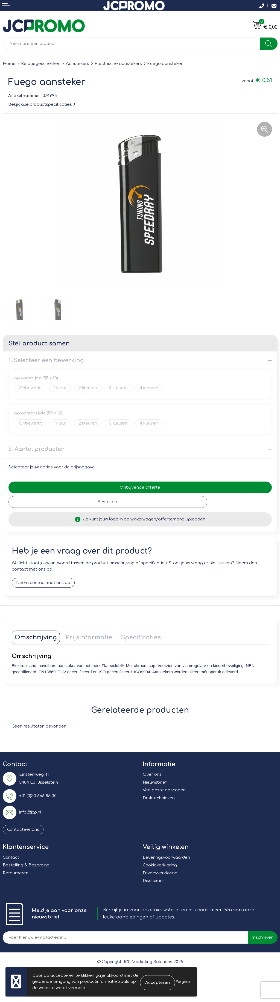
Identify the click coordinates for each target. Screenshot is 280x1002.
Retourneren (15, 873)
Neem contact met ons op (43, 583)
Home (9, 63)
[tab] (36, 638)
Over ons (152, 774)
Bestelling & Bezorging (26, 865)
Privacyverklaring (160, 873)
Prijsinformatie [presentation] (89, 637)
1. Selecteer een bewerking (46, 360)
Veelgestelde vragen (164, 790)
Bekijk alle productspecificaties (41, 104)
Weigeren (183, 982)
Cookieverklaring (160, 865)
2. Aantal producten (36, 449)
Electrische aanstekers (118, 63)
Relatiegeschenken (40, 63)
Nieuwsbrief (155, 782)
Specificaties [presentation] (141, 637)
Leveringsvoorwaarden (166, 857)
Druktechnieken (159, 798)
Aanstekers (77, 63)
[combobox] (131, 44)
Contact (11, 857)
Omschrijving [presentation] (36, 637)
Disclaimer (153, 881)
